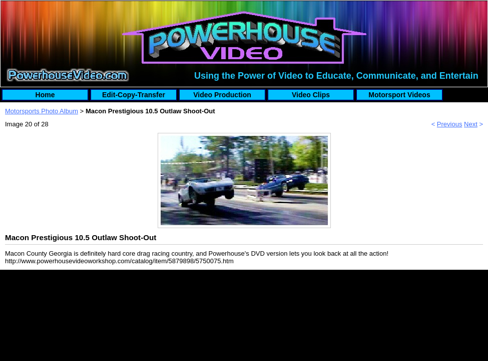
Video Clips (311, 95)
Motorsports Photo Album (41, 111)
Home (45, 95)
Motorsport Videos (399, 95)
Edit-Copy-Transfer (133, 95)
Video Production (222, 95)
